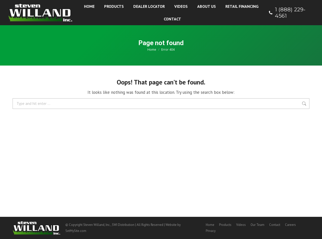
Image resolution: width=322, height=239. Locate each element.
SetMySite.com (75, 231)
